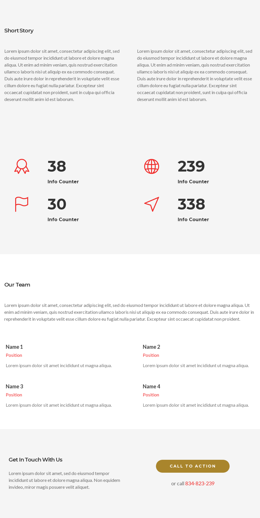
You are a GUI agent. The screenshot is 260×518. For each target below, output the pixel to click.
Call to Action (193, 466)
